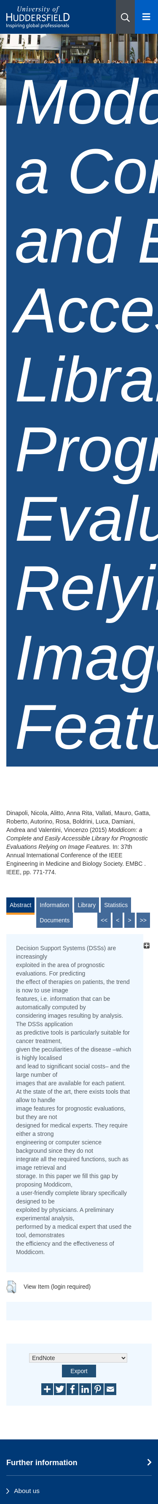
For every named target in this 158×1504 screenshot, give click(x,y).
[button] (125, 17)
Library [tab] (87, 905)
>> (143, 920)
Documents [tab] (55, 920)
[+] (146, 946)
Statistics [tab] (116, 905)
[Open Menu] (146, 17)
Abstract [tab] (20, 905)
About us (27, 1490)
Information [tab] (54, 905)
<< (104, 920)
